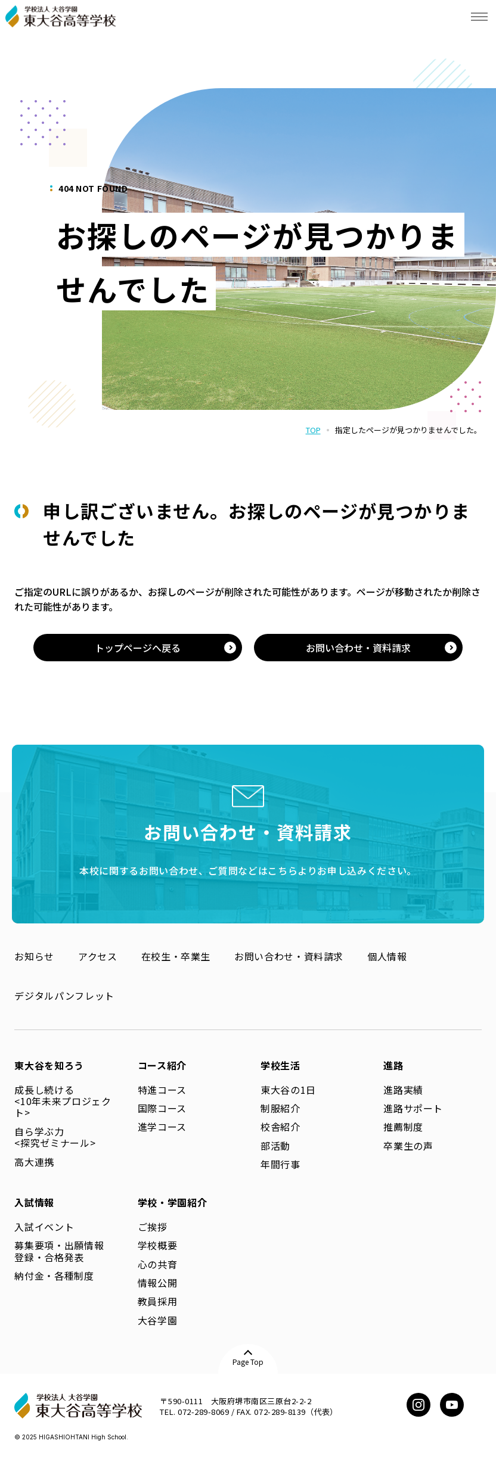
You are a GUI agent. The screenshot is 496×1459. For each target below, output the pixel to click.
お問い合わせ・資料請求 (288, 956)
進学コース (162, 1126)
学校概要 (158, 1245)
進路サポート (413, 1108)
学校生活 (280, 1065)
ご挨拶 (153, 1227)
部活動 (275, 1145)
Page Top (248, 1362)
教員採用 (158, 1301)
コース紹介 (162, 1065)
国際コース (162, 1108)
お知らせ (34, 956)
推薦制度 (403, 1126)
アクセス (97, 956)
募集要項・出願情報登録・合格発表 (59, 1251)
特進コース (162, 1089)
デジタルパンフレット (64, 995)
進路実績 (403, 1089)
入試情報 (34, 1202)
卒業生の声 (408, 1145)
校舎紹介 (280, 1126)
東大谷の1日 (288, 1089)
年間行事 (280, 1164)
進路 (393, 1065)
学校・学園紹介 (172, 1202)
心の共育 (158, 1264)
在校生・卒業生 (175, 956)
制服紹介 (280, 1108)
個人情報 (387, 956)
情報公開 (158, 1283)
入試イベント (44, 1227)
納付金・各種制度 (54, 1275)
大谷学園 (158, 1320)
